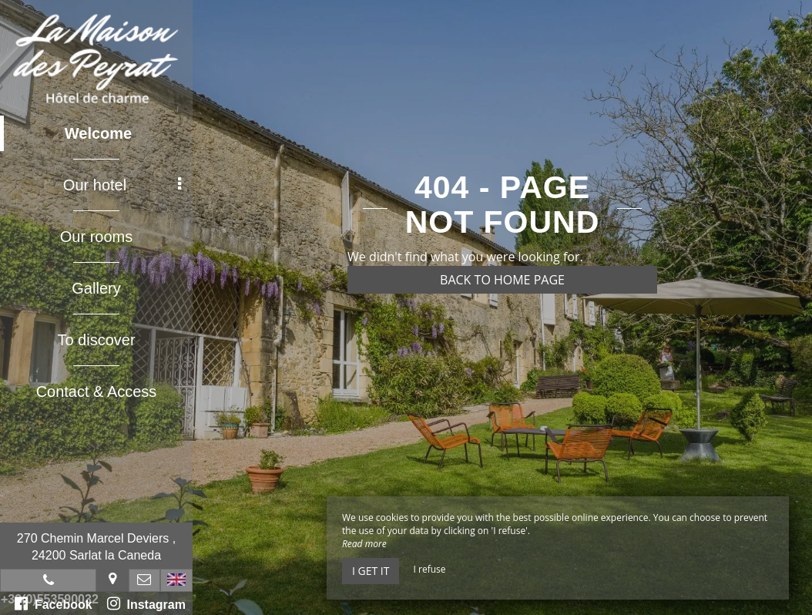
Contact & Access (96, 391)
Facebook (53, 603)
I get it (370, 570)
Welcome (98, 133)
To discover (96, 339)
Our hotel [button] (122, 184)
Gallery (96, 288)
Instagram (146, 603)
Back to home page (502, 279)
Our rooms (96, 236)
